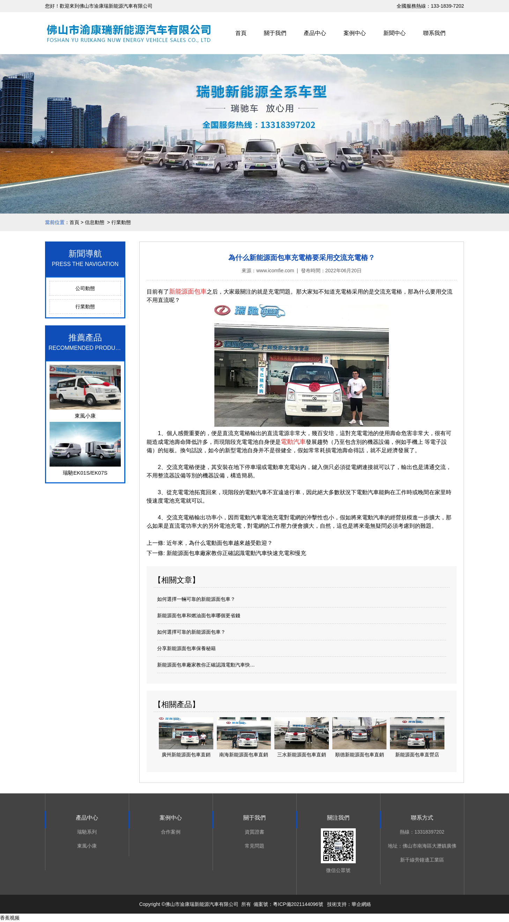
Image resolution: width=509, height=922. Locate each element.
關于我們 (275, 33)
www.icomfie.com (275, 270)
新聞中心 (394, 33)
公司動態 (85, 288)
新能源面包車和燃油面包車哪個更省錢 (198, 615)
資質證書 (254, 832)
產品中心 (315, 33)
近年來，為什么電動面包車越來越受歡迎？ (218, 543)
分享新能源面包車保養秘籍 (186, 648)
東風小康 (87, 846)
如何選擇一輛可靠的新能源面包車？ (196, 599)
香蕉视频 (10, 918)
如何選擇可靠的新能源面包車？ (191, 632)
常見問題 (254, 846)
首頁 (240, 33)
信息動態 (94, 222)
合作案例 (170, 832)
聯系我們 (434, 33)
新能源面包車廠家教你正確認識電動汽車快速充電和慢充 (235, 553)
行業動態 (85, 306)
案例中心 (355, 33)
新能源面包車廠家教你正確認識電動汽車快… (206, 665)
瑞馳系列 (87, 832)
